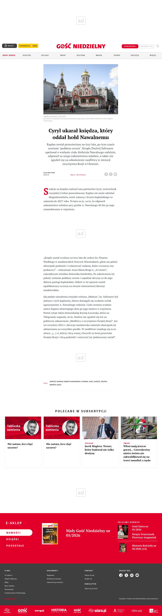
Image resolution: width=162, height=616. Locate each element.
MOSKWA (84, 381)
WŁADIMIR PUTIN (55, 385)
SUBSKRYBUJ (130, 46)
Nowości (12, 532)
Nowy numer (9, 55)
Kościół (27, 55)
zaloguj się (147, 46)
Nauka (99, 55)
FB (106, 173)
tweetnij (111, 173)
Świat (63, 55)
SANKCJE (97, 381)
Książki (12, 539)
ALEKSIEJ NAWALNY (56, 381)
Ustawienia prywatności (55, 582)
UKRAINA (104, 381)
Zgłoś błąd (10, 599)
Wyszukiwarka (157, 46)
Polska (45, 55)
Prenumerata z (28, 45)
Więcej (153, 55)
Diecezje (135, 55)
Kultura (81, 55)
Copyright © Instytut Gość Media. (129, 599)
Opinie (117, 55)
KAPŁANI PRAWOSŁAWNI (72, 381)
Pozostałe (12, 545)
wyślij (116, 173)
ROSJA (91, 381)
